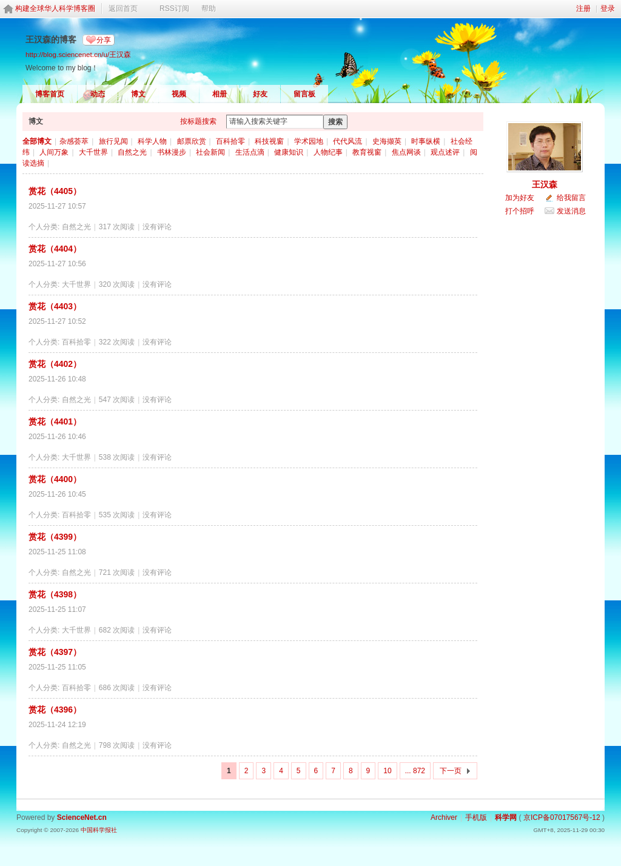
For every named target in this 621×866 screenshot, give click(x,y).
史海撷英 (386, 141)
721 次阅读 (117, 572)
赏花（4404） (55, 248)
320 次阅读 (117, 284)
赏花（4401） (55, 421)
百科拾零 (230, 141)
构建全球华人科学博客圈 (55, 8)
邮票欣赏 (191, 141)
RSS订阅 (174, 8)
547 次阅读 (117, 399)
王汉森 (544, 184)
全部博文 (37, 141)
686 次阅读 (117, 687)
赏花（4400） (55, 479)
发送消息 (571, 211)
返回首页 (123, 8)
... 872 (415, 771)
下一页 (451, 771)
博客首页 (49, 94)
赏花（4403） (55, 306)
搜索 (335, 122)
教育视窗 (366, 152)
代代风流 (347, 141)
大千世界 (93, 152)
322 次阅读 (117, 342)
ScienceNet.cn (82, 817)
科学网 (506, 817)
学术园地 (308, 141)
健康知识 (288, 152)
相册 (219, 94)
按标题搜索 (198, 121)
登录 (607, 8)
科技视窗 (269, 141)
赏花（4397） (55, 652)
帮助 (208, 8)
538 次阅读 (117, 457)
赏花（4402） (55, 364)
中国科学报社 (99, 830)
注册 (583, 8)
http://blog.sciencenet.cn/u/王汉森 (78, 54)
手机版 (476, 817)
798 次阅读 (117, 745)
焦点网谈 (406, 152)
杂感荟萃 (74, 141)
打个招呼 (519, 211)
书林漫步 (171, 152)
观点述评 (445, 152)
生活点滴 (249, 152)
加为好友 (519, 197)
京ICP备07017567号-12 (561, 817)
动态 (97, 94)
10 (387, 771)
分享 (103, 40)
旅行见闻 (113, 141)
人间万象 (54, 152)
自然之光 (132, 152)
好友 (260, 94)
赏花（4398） (55, 594)
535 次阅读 (117, 515)
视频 (179, 94)
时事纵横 (425, 141)
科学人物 (152, 141)
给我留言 (571, 197)
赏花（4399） (55, 537)
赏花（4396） (55, 709)
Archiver (444, 817)
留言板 (304, 94)
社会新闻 (210, 152)
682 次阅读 (117, 630)
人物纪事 (328, 152)
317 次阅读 (117, 227)
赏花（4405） (55, 191)
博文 (138, 94)
